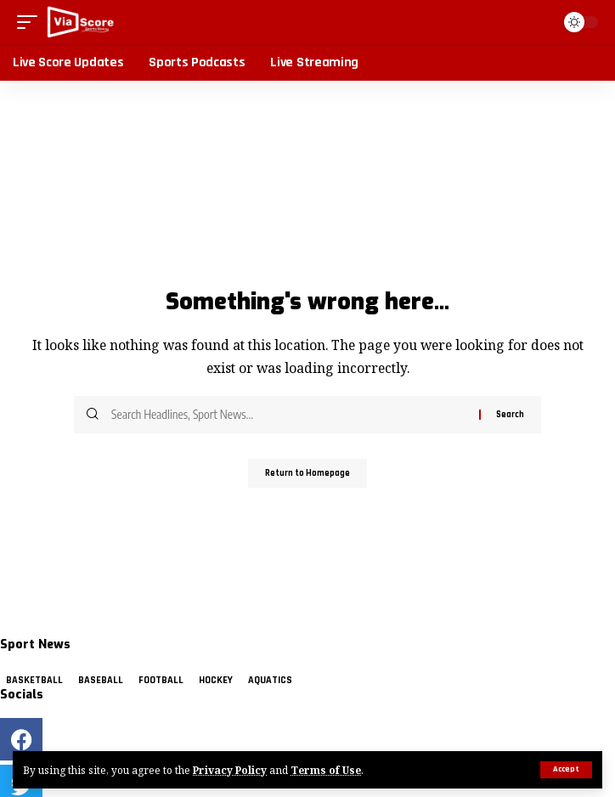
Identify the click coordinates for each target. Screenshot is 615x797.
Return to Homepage (307, 473)
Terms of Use (326, 770)
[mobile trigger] (31, 22)
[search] (537, 22)
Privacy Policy (230, 770)
